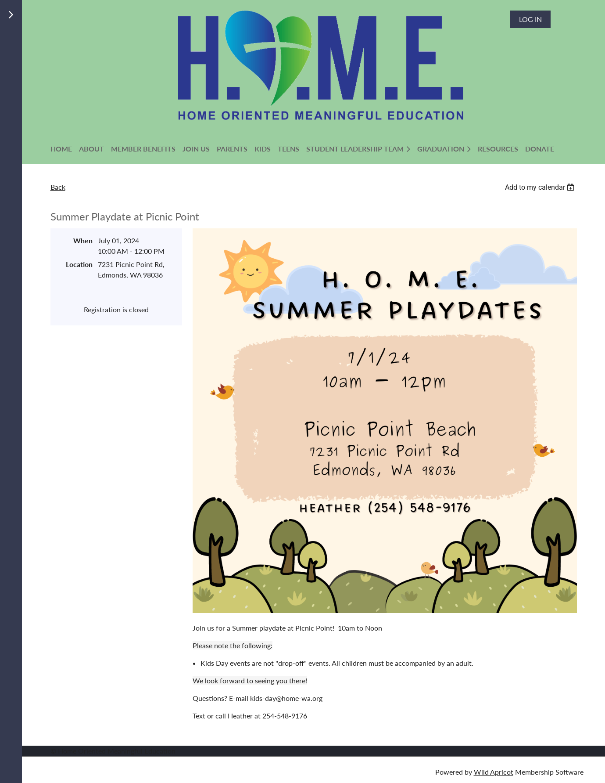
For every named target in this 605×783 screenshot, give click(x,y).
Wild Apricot (493, 772)
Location (79, 264)
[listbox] (541, 187)
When (83, 240)
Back (57, 187)
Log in (530, 19)
